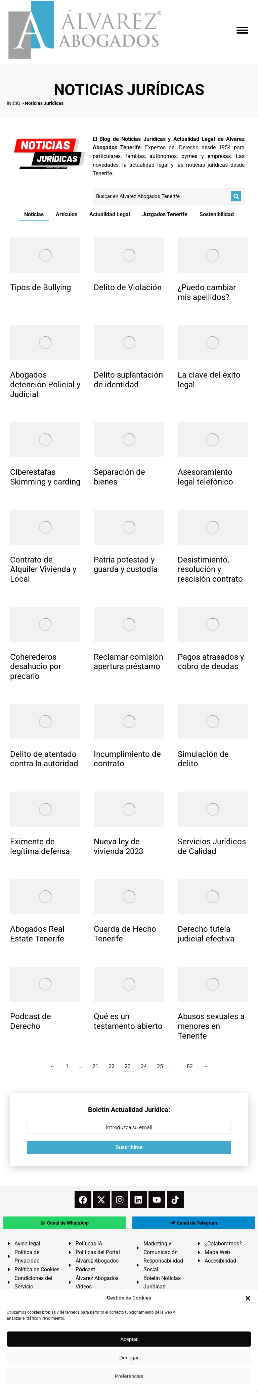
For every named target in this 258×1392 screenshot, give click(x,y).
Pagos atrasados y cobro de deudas (211, 661)
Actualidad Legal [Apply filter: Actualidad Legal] (109, 214)
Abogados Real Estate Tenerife (37, 933)
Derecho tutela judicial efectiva (206, 933)
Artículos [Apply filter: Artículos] (66, 214)
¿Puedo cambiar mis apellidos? (207, 292)
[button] (248, 1298)
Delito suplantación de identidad (128, 379)
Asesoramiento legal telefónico (205, 477)
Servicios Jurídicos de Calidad (212, 846)
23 (128, 1066)
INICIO (13, 103)
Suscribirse (129, 1147)
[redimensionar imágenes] (45, 255)
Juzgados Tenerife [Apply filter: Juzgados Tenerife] (164, 214)
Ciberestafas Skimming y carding (45, 477)
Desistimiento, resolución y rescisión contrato (210, 569)
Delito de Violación (128, 287)
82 (190, 1066)
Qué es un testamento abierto (128, 1021)
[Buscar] (236, 196)
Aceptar (129, 1339)
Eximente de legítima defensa (40, 846)
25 (160, 1066)
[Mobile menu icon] (242, 30)
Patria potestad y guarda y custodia (126, 564)
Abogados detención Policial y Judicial (45, 384)
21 (95, 1066)
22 (112, 1066)
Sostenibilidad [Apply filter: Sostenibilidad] (217, 214)
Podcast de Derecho (30, 1021)
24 (144, 1066)
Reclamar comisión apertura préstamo (128, 661)
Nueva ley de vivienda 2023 (118, 846)
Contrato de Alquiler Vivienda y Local (43, 569)
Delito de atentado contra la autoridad (44, 759)
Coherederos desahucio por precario (35, 666)
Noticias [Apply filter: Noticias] (34, 214)
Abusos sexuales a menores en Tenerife (211, 1026)
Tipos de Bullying (40, 287)
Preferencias (129, 1376)
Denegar (129, 1357)
